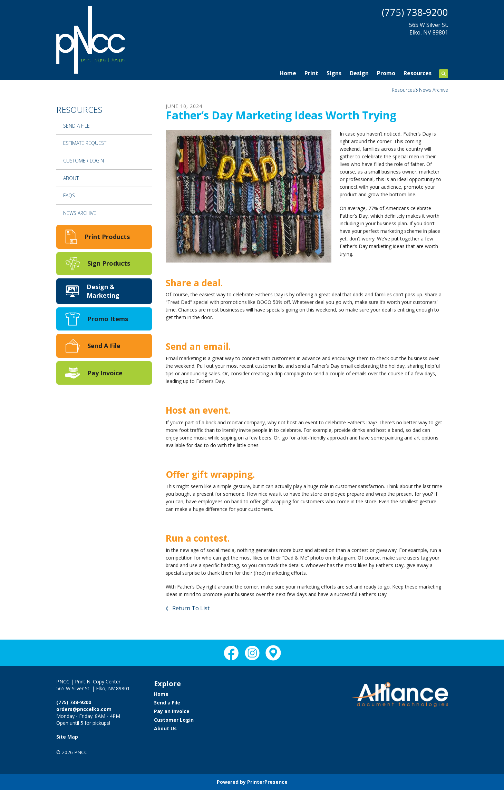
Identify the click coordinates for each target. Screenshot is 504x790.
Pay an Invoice (172, 711)
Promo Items (107, 319)
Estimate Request (84, 143)
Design (359, 73)
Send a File (76, 125)
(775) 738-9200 (415, 12)
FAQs (69, 195)
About (71, 178)
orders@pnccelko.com (84, 709)
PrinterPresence (267, 782)
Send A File (103, 346)
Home (288, 73)
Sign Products (108, 263)
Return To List (190, 608)
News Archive (433, 90)
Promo (386, 73)
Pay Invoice (105, 373)
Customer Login (83, 160)
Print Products (107, 237)
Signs (334, 73)
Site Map (67, 736)
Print (311, 73)
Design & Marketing (103, 291)
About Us (165, 728)
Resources (418, 73)
